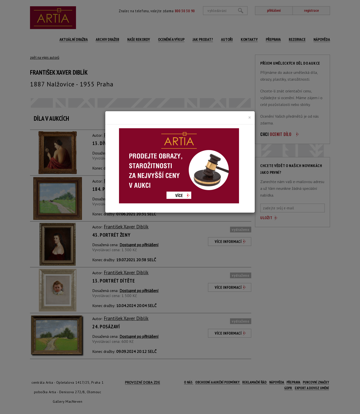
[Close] (249, 117)
